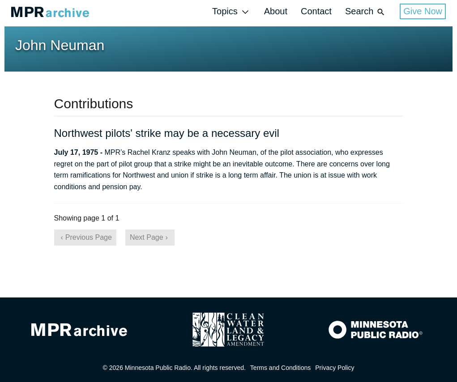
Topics (231, 11)
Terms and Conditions (280, 367)
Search (365, 11)
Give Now (422, 11)
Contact (316, 11)
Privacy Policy (334, 367)
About (275, 11)
